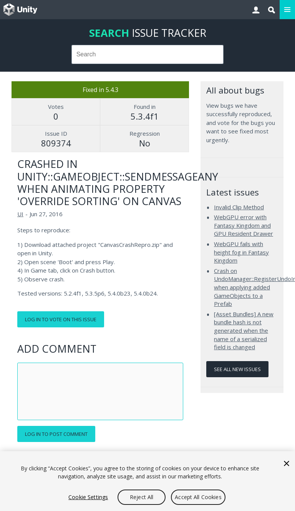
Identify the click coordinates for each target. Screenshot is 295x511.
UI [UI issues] (20, 214)
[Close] (286, 463)
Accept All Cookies (198, 497)
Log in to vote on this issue (60, 319)
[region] (147, 481)
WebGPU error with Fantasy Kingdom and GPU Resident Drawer (243, 225)
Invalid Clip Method (239, 207)
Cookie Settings (88, 497)
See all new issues (237, 369)
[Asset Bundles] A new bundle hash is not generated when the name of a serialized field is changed (243, 330)
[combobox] (147, 54)
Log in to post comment (56, 433)
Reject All (141, 497)
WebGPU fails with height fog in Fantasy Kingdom (241, 252)
